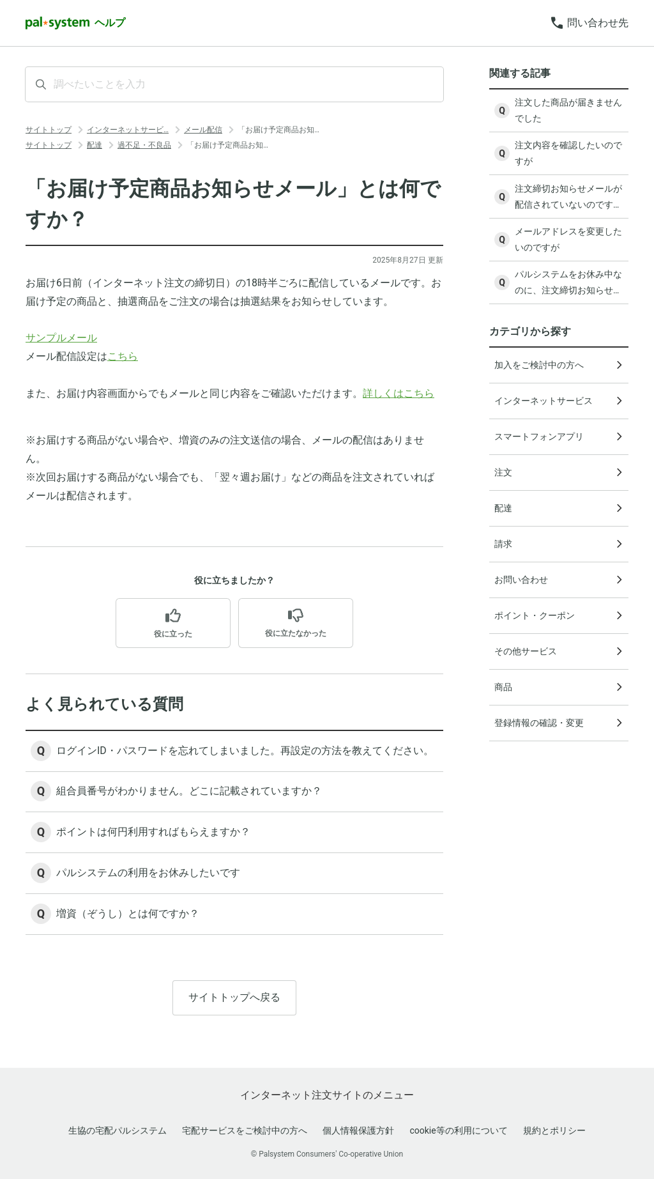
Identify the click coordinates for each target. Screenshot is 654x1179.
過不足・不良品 (144, 145)
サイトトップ (49, 129)
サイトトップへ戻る (234, 998)
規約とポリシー (554, 1130)
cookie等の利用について (458, 1130)
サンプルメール (61, 338)
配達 (94, 145)
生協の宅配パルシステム (117, 1130)
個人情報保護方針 (358, 1130)
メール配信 (203, 129)
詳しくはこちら (398, 393)
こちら (122, 356)
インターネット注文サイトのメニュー (327, 1095)
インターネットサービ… (128, 129)
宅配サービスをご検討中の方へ (244, 1130)
